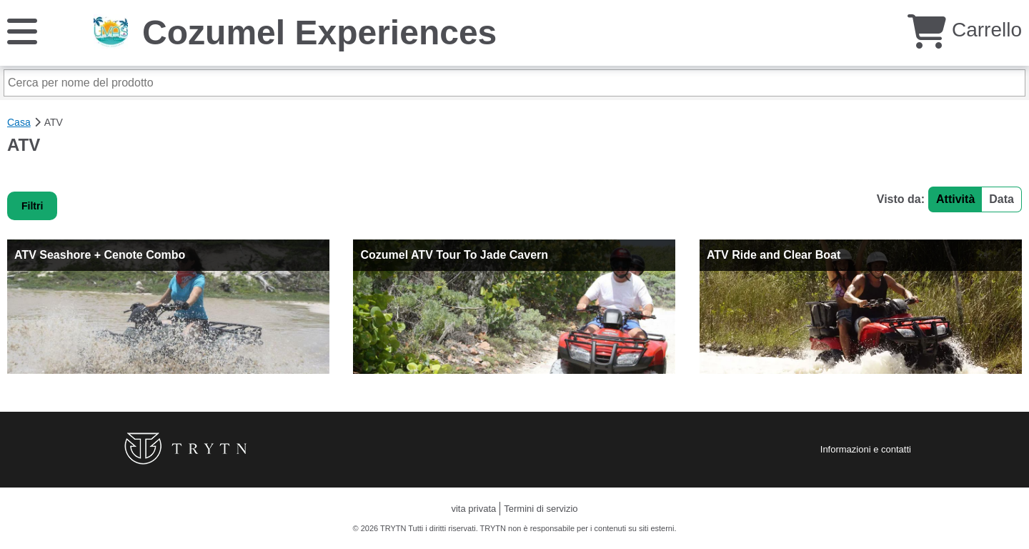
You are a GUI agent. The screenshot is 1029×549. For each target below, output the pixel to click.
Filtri (32, 206)
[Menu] (22, 30)
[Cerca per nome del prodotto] (514, 83)
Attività (955, 199)
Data (1001, 199)
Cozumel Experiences (319, 32)
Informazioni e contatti (865, 449)
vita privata (473, 508)
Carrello (965, 30)
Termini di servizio (540, 508)
